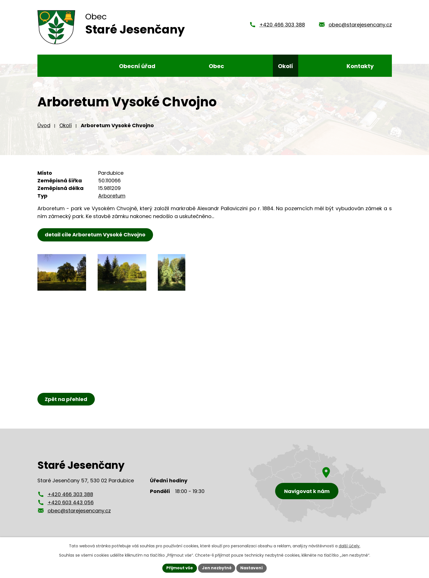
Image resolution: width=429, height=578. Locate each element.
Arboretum (111, 198)
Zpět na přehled (66, 402)
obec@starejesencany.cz (360, 26)
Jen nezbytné (217, 568)
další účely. (349, 546)
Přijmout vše (179, 568)
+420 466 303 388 (282, 26)
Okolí (65, 128)
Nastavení (252, 568)
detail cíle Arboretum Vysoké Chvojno (95, 237)
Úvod (43, 128)
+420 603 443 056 (71, 505)
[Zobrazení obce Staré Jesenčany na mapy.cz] (317, 486)
